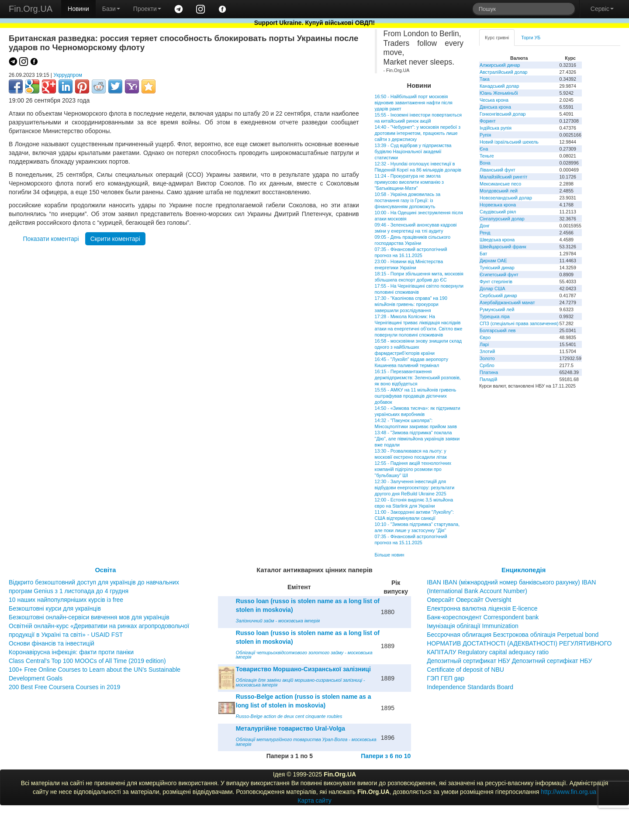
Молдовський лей (499, 190)
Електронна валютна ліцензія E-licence (482, 608)
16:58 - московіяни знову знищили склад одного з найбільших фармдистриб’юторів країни (418, 347)
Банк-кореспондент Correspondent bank (483, 617)
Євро (485, 337)
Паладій (488, 379)
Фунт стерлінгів (496, 281)
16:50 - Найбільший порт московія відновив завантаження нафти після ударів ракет (414, 102)
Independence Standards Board (470, 686)
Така (485, 79)
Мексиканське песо (500, 183)
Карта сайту (314, 800)
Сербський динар (498, 295)
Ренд (485, 232)
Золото (487, 358)
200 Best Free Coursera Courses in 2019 (64, 686)
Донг (485, 225)
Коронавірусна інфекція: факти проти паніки (71, 652)
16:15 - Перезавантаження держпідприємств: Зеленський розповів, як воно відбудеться (418, 377)
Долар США (492, 288)
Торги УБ (530, 37)
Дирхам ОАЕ (493, 260)
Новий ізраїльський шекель (509, 141)
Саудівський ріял (498, 211)
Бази (111, 8)
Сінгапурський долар (502, 218)
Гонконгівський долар (503, 114)
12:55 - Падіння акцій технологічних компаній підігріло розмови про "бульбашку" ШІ (413, 469)
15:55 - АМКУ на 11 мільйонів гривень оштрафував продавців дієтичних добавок (415, 396)
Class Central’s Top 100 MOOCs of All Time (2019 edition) (87, 660)
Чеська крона (494, 100)
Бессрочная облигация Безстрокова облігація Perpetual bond (512, 634)
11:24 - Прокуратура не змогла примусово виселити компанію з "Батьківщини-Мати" (409, 182)
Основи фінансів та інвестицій (51, 643)
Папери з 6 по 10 (386, 755)
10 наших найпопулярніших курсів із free (66, 599)
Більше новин (389, 554)
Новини (78, 8)
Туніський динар (497, 267)
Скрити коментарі (115, 238)
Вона (485, 162)
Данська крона (495, 107)
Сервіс (602, 8)
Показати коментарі (51, 238)
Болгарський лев (498, 330)
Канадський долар (499, 86)
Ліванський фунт (497, 169)
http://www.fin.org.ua (568, 791)
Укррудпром (67, 75)
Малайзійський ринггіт (503, 176)
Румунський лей (497, 309)
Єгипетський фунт (499, 274)
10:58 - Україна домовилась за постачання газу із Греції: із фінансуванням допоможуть (407, 200)
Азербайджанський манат (507, 302)
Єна (484, 148)
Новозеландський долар (506, 197)
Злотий (487, 351)
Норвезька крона (498, 204)
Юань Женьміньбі (499, 93)
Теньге (487, 155)
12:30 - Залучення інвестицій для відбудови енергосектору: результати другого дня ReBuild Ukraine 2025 (415, 487)
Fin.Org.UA (30, 9)
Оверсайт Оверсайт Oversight (469, 599)
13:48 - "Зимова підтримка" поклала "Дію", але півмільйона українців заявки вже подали (417, 438)
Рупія (485, 134)
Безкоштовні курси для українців (55, 608)
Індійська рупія (495, 128)
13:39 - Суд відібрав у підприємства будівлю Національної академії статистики (413, 151)
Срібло (487, 365)
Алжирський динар (500, 65)
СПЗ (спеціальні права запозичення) (519, 323)
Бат (483, 253)
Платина (489, 372)
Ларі (484, 344)
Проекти (147, 8)
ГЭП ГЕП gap (445, 678)
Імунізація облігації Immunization (472, 625)
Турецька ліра (495, 316)
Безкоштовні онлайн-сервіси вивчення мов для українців (89, 617)
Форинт (488, 121)
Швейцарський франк (503, 246)
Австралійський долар (504, 72)
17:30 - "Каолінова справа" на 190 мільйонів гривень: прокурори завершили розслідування (411, 304)
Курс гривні (497, 37)
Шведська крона (497, 239)
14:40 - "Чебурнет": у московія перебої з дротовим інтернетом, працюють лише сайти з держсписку (417, 133)
